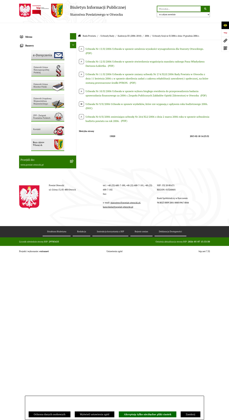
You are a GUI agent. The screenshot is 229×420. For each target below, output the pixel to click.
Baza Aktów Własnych (32, 200)
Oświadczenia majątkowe (34, 172)
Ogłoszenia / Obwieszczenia (36, 103)
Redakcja (81, 394)
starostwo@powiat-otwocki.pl (125, 365)
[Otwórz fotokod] (225, 48)
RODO (24, 81)
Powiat (24, 65)
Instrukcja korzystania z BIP (110, 394)
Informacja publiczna (32, 88)
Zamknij (190, 414)
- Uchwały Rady (106, 26)
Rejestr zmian (141, 394)
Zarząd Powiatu (29, 43)
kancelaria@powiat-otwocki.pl (118, 370)
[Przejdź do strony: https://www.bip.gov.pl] (225, 33)
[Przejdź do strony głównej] (72, 10)
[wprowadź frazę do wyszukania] (179, 9)
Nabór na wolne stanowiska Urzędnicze (42, 134)
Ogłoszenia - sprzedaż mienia (37, 111)
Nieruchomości (28, 141)
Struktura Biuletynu (56, 394)
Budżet (24, 180)
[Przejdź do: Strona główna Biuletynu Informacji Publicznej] (79, 26)
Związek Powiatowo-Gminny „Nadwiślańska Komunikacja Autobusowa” (44, 190)
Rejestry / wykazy (30, 126)
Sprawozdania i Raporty (33, 119)
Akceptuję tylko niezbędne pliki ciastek (147, 414)
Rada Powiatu (28, 35)
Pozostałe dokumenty (32, 96)
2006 (147, 26)
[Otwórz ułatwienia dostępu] (225, 25)
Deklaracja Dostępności (170, 394)
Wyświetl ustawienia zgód (94, 414)
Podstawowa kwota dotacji (35, 157)
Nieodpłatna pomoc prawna (36, 73)
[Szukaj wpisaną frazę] (205, 9)
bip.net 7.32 (204, 414)
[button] (74, 50)
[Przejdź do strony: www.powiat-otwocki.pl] (225, 40)
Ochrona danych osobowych (49, 414)
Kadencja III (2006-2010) (130, 26)
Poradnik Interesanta (32, 58)
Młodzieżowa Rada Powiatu (36, 50)
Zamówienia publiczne (33, 149)
